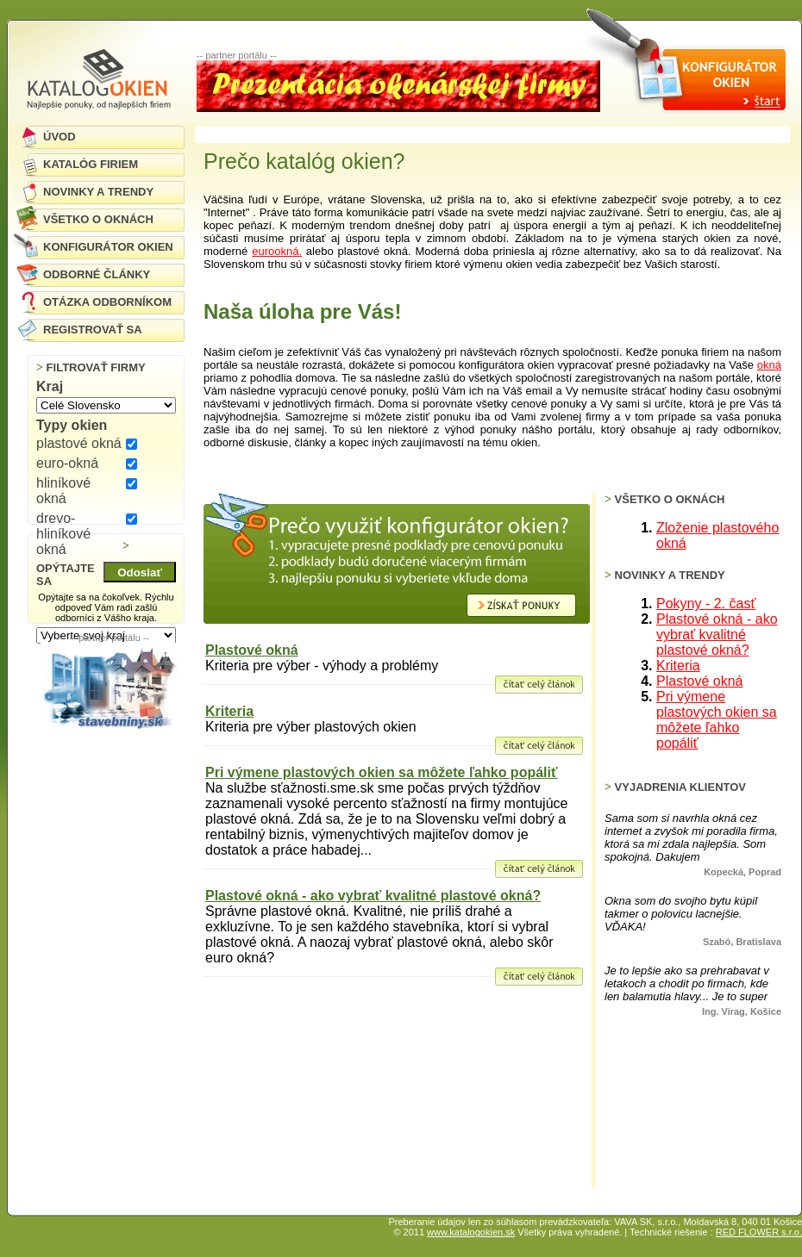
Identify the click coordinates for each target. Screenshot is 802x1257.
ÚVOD (59, 136)
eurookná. (277, 251)
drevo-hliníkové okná (63, 534)
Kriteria (229, 711)
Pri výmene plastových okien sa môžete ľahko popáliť (381, 772)
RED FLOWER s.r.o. (759, 1232)
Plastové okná (251, 650)
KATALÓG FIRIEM (90, 164)
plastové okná (79, 443)
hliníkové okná (63, 491)
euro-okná (67, 463)
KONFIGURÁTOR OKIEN (108, 246)
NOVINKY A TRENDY (98, 191)
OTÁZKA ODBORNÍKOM (107, 302)
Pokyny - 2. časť (705, 603)
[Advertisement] (109, 814)
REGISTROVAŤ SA (92, 329)
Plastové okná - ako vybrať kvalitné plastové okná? (373, 895)
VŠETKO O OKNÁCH (98, 219)
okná (769, 364)
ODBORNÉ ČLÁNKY (96, 274)
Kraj (49, 386)
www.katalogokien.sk (471, 1232)
